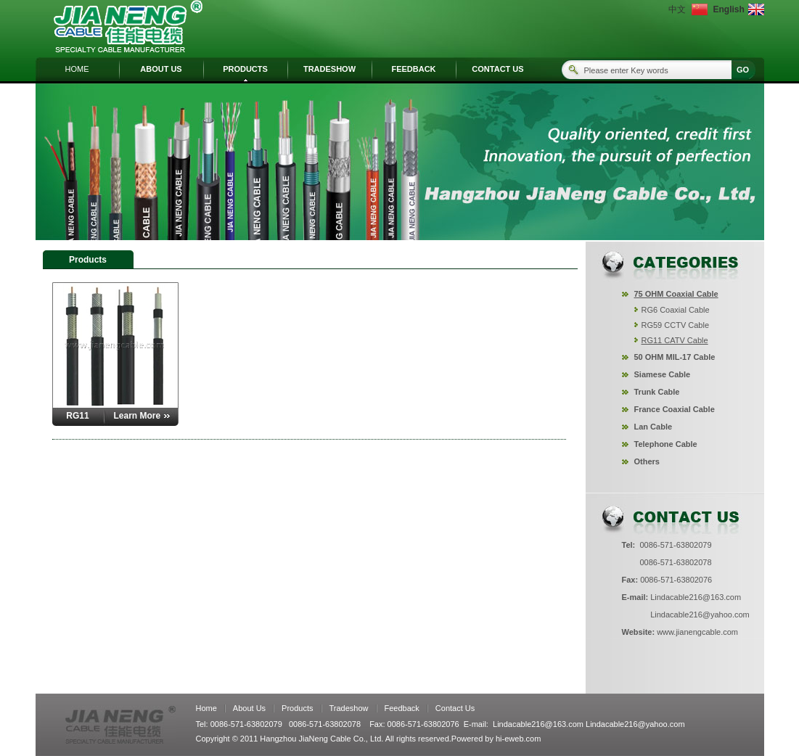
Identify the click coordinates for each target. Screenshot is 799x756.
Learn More (137, 416)
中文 (677, 9)
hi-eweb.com (518, 738)
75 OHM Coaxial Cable (676, 293)
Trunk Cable (657, 391)
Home (206, 708)
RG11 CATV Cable (675, 340)
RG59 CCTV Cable (676, 325)
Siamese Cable (662, 374)
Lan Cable (653, 426)
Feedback (402, 708)
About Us (249, 708)
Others (647, 461)
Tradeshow (349, 708)
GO (743, 69)
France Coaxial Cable (674, 409)
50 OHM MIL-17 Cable (675, 357)
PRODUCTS (245, 69)
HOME (77, 69)
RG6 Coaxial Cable (676, 309)
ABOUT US (160, 69)
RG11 (77, 416)
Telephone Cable (665, 444)
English (727, 9)
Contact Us (455, 708)
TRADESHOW (329, 69)
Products (297, 708)
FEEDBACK (413, 69)
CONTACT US (497, 69)
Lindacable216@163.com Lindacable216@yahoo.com (589, 724)
